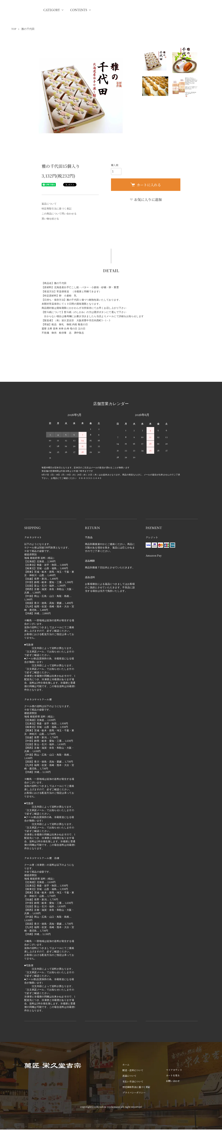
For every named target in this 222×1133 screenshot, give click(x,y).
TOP (13, 29)
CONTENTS (78, 10)
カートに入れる (145, 184)
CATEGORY (51, 10)
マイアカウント (174, 1069)
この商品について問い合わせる (59, 213)
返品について (49, 204)
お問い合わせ (173, 1081)
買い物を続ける (50, 218)
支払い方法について (132, 1081)
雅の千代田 (28, 29)
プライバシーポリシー (134, 1092)
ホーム (125, 1064)
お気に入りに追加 (146, 199)
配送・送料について (132, 1070)
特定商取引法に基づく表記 (56, 208)
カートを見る (173, 1075)
